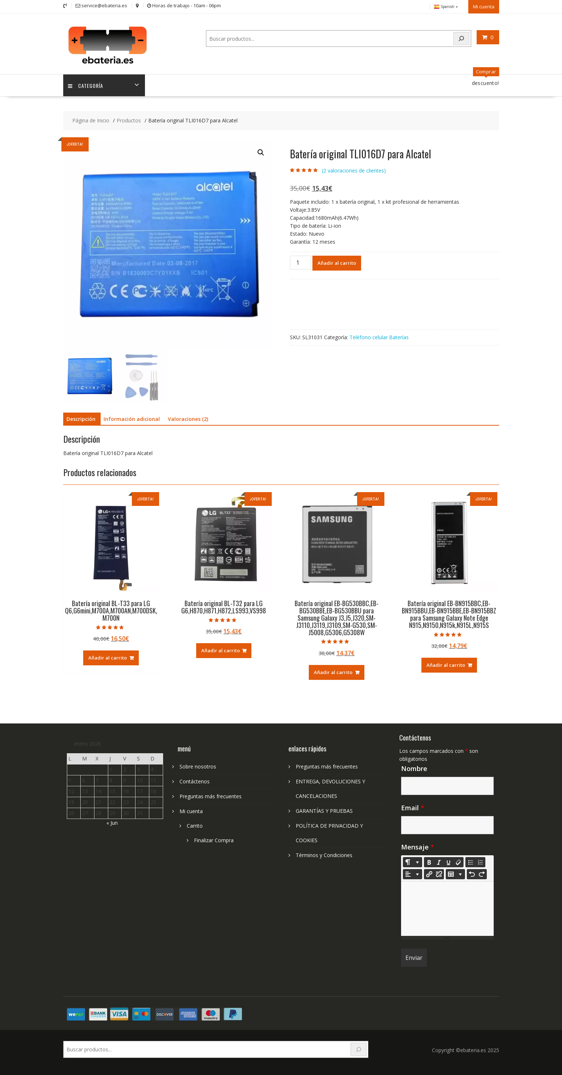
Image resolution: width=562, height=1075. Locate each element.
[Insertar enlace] (429, 873)
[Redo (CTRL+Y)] (482, 873)
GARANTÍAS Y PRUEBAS (324, 809)
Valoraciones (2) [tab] (188, 417)
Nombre (414, 767)
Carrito (195, 824)
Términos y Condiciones (324, 854)
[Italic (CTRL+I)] (439, 861)
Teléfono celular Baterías (379, 335)
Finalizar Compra (214, 839)
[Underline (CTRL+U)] (449, 861)
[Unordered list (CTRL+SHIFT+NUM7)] (470, 861)
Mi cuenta (483, 6)
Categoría (86, 84)
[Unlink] (439, 873)
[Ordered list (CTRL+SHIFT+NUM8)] (480, 861)
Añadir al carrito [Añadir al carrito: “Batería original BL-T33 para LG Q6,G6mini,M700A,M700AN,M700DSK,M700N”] (107, 656)
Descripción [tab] (81, 417)
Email (412, 806)
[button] (260, 151)
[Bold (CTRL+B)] (429, 861)
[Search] (461, 38)
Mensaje (417, 845)
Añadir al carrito (337, 261)
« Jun (112, 821)
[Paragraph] (412, 873)
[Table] (455, 873)
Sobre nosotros (197, 765)
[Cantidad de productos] (300, 261)
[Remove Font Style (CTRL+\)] (458, 861)
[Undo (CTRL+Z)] (472, 873)
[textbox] (447, 907)
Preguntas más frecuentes (210, 795)
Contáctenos (194, 780)
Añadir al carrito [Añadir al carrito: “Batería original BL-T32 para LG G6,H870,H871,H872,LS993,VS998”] (220, 649)
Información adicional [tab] (132, 417)
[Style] (412, 861)
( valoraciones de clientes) (354, 169)
